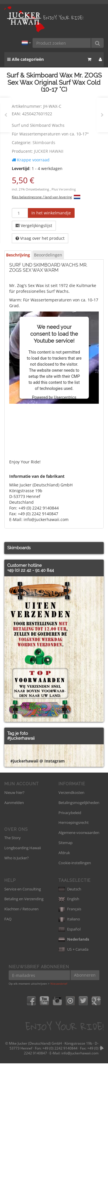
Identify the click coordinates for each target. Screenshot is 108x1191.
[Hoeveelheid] (20, 213)
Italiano (69, 1046)
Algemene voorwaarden (78, 960)
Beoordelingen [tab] (48, 255)
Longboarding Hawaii (22, 975)
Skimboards (44, 142)
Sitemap (65, 970)
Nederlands (73, 1066)
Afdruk (64, 980)
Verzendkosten (71, 920)
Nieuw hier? (14, 920)
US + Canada (73, 1076)
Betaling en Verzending (23, 1026)
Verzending (67, 189)
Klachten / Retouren (21, 1036)
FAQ (8, 1046)
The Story (12, 965)
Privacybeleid (69, 940)
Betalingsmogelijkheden (78, 930)
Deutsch (69, 1016)
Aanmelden (14, 930)
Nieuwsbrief (58, 1111)
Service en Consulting (22, 1016)
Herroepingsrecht (73, 950)
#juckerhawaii (21, 738)
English (68, 1026)
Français (69, 1036)
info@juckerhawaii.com (79, 1180)
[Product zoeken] (62, 43)
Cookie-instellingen (74, 990)
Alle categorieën (25, 59)
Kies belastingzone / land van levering (42, 197)
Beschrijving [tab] (18, 255)
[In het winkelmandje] (51, 213)
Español (69, 1056)
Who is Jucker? (16, 985)
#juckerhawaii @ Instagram (37, 888)
